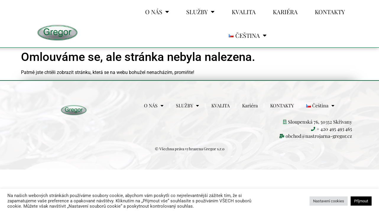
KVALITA (244, 12)
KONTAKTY (330, 12)
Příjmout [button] (361, 201)
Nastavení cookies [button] (328, 201)
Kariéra (285, 12)
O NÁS (157, 12)
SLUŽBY (200, 12)
